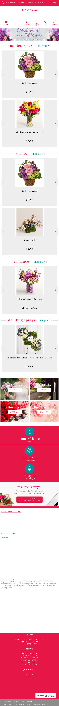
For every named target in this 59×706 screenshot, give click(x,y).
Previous (3, 74)
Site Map (45, 704)
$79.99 (29, 141)
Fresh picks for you (29, 490)
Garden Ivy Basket (29, 83)
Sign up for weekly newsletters (29, 499)
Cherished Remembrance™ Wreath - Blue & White (29, 358)
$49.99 (29, 91)
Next (56, 74)
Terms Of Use (7, 704)
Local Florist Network (33, 704)
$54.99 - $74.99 (29, 307)
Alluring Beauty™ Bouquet (29, 299)
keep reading (10, 533)
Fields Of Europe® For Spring (29, 132)
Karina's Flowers (29, 10)
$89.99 (29, 248)
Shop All (42, 45)
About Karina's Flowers (11, 512)
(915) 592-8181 (10, 2)
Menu (5, 24)
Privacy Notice (19, 704)
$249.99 (29, 366)
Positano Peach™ (29, 240)
